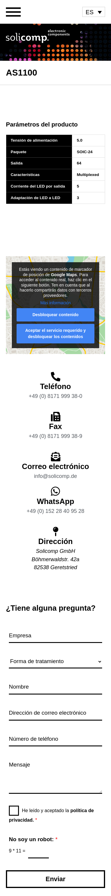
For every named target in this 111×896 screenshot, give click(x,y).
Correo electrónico (55, 466)
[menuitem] (93, 12)
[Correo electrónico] (55, 456)
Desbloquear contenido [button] (56, 314)
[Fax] (55, 416)
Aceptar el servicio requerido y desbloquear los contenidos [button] (55, 333)
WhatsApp (55, 501)
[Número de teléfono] (55, 739)
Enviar (55, 879)
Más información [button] (55, 302)
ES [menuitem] (90, 12)
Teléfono (55, 386)
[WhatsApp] (55, 491)
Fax (55, 426)
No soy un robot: (33, 839)
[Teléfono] (55, 376)
